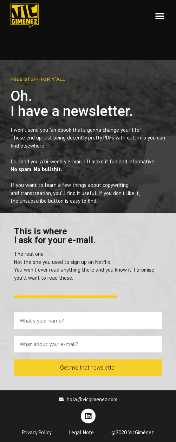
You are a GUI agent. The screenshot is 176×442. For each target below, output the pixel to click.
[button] (159, 15)
